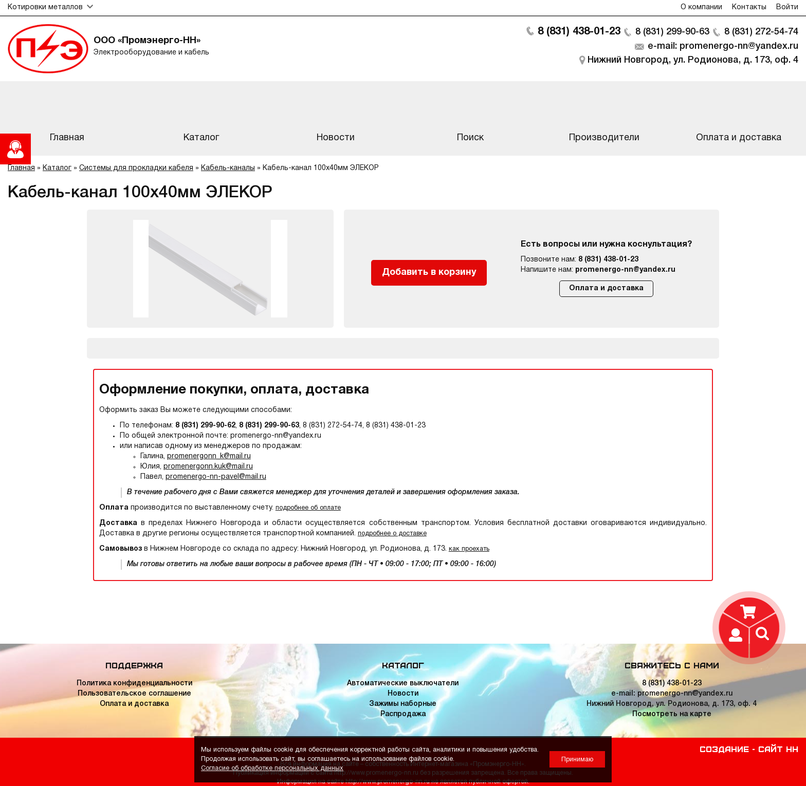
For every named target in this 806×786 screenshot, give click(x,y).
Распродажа (403, 714)
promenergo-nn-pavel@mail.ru (216, 477)
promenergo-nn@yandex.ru (625, 270)
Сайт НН (778, 748)
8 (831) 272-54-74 (761, 32)
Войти (787, 7)
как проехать (469, 549)
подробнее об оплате (308, 508)
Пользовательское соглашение (134, 693)
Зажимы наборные (402, 704)
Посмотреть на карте (671, 714)
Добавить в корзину (429, 272)
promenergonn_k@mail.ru (209, 456)
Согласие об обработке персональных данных (272, 768)
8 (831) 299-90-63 (672, 32)
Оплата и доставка (606, 288)
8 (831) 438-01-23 (579, 31)
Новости (403, 693)
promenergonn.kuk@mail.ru (208, 466)
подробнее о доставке (392, 533)
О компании (701, 7)
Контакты (749, 7)
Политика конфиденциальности (134, 683)
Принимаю (577, 759)
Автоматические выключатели (403, 683)
